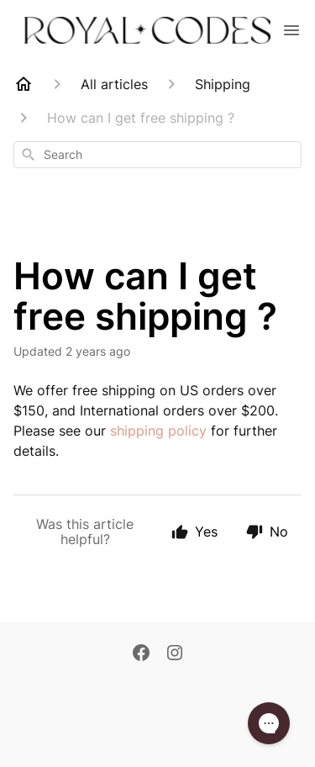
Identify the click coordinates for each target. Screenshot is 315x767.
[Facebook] (141, 654)
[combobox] (157, 154)
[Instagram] (175, 654)
